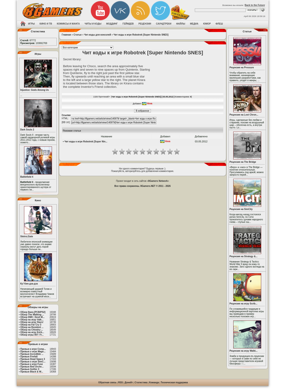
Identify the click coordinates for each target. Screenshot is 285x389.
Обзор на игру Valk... (31, 319)
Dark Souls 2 (27, 129)
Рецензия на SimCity (241, 209)
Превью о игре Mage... (33, 351)
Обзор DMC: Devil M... (32, 317)
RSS (120, 382)
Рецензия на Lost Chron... (244, 114)
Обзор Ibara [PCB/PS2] (33, 312)
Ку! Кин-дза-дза (29, 283)
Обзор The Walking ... (32, 314)
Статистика (141, 382)
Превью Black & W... (31, 371)
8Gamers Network (158, 181)
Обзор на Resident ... (31, 327)
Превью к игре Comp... (33, 349)
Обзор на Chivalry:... (31, 329)
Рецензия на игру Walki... (244, 351)
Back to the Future (255, 5)
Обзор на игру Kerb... (32, 332)
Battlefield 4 (26, 177)
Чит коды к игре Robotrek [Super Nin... (85, 141)
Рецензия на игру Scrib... (244, 303)
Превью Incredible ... (31, 354)
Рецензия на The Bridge (243, 162)
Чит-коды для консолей (97, 34)
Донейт (129, 382)
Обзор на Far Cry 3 (30, 324)
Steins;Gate (26, 236)
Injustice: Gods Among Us (34, 90)
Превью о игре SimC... (33, 361)
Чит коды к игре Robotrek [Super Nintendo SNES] (141, 34)
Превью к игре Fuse (31, 364)
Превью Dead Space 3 (32, 359)
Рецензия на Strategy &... (244, 256)
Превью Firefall (29, 356)
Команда (154, 382)
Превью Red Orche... (31, 366)
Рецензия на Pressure (242, 67)
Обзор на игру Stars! (31, 322)
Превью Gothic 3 (29, 369)
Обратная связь (107, 382)
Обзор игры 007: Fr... (32, 335)
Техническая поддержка (174, 382)
